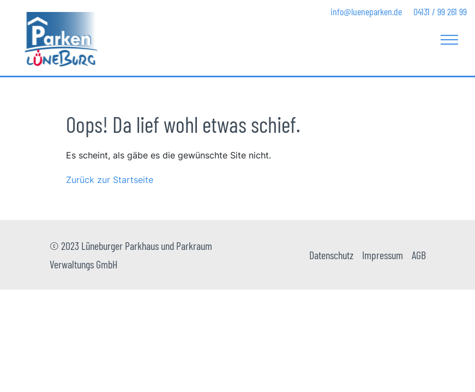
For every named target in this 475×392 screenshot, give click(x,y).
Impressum (382, 254)
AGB (419, 254)
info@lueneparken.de (366, 11)
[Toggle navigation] (449, 39)
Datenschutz (331, 254)
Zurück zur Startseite (109, 179)
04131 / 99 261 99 (440, 11)
